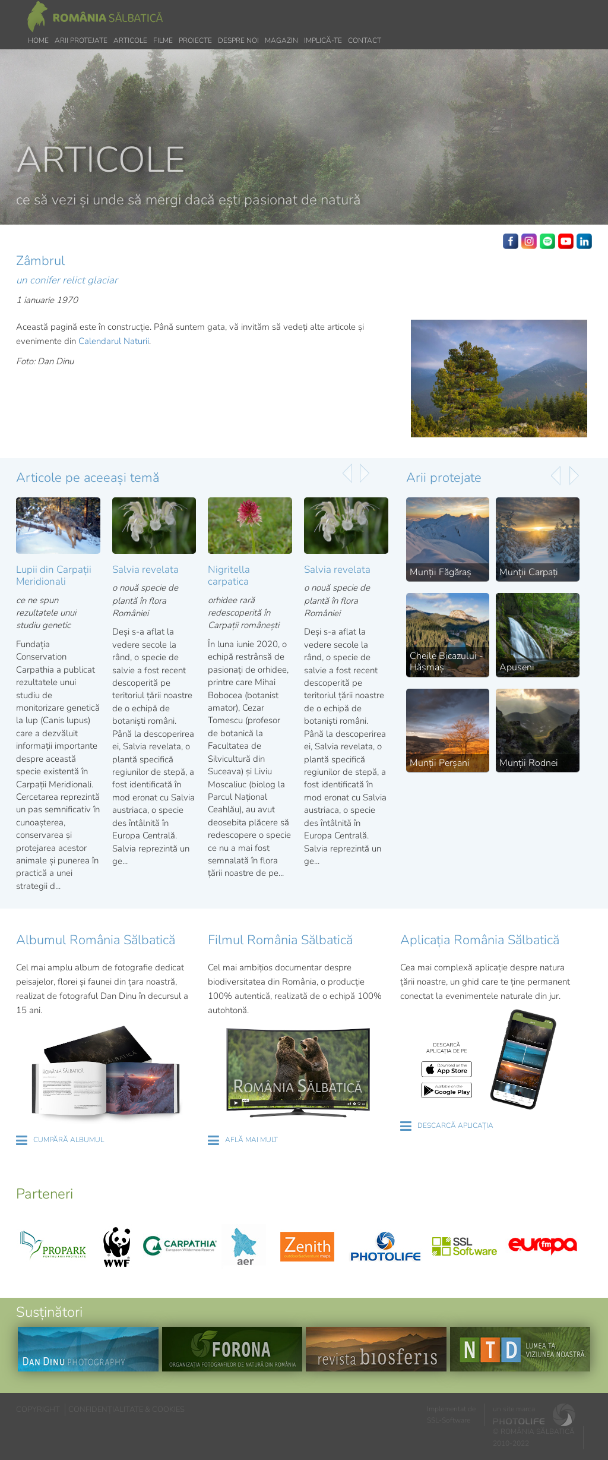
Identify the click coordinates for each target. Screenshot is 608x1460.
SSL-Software (448, 1420)
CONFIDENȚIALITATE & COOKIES (126, 1409)
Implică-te (323, 40)
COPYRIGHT (38, 1409)
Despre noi (238, 40)
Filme (163, 40)
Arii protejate (81, 40)
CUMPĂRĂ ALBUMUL (68, 1139)
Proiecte (195, 40)
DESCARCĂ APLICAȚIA (455, 1125)
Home (38, 40)
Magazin (281, 40)
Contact (364, 40)
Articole (130, 40)
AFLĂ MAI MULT (251, 1139)
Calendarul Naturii (113, 341)
